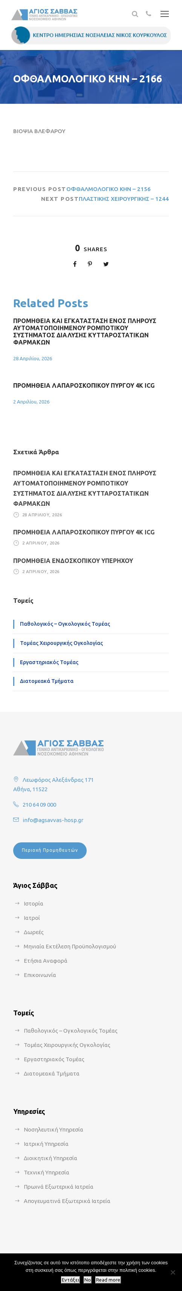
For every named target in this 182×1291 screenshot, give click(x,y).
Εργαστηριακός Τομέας (49, 662)
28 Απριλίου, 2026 (32, 358)
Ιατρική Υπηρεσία (46, 1144)
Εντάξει (70, 1280)
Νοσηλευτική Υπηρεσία (53, 1129)
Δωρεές (34, 932)
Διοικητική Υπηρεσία (50, 1158)
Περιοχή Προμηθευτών (50, 850)
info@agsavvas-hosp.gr (53, 820)
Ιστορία (33, 903)
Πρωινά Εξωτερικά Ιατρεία (58, 1186)
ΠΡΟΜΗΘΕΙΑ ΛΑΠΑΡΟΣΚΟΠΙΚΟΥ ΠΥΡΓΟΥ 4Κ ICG (83, 385)
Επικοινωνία (40, 975)
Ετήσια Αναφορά (45, 960)
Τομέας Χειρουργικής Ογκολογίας (61, 643)
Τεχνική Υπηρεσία (46, 1172)
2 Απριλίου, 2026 (31, 401)
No (87, 1280)
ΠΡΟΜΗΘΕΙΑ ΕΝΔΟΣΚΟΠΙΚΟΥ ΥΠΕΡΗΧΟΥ (73, 560)
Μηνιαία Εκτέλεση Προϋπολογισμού (70, 946)
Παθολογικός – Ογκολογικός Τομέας (65, 624)
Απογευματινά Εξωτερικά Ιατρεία (67, 1201)
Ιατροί (32, 918)
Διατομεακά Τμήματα (46, 681)
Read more (108, 1280)
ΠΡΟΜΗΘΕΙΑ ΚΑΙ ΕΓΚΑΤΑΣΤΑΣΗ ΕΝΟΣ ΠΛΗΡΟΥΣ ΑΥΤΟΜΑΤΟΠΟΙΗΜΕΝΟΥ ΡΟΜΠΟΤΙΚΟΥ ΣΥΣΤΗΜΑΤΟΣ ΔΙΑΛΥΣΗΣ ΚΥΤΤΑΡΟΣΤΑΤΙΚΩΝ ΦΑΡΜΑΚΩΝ (84, 331)
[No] (172, 1272)
